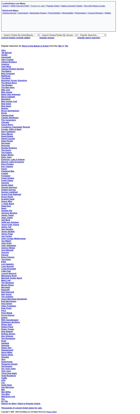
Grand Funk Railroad (11, 194)
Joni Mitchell (7, 250)
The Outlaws (7, 296)
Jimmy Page (7, 234)
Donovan (5, 145)
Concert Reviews (95, 13)
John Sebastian (8, 245)
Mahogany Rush (9, 276)
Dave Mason (7, 134)
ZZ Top (4, 401)
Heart (3, 208)
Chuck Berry (7, 124)
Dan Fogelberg (8, 131)
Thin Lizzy (6, 371)
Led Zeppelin (7, 264)
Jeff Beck (5, 220)
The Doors (6, 150)
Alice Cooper (7, 59)
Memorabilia (67, 13)
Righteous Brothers (10, 322)
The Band (5, 78)
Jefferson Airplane (10, 222)
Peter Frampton (8, 306)
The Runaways (8, 338)
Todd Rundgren (8, 375)
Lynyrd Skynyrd (8, 273)
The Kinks (6, 259)
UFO (3, 380)
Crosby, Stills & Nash (11, 129)
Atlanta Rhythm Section (12, 69)
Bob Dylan (6, 104)
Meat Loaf (6, 280)
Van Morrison (7, 387)
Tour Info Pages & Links (94, 6)
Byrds (4, 113)
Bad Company (8, 73)
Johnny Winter (8, 248)
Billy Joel (5, 90)
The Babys (6, 71)
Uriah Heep (6, 385)
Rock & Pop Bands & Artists (35, 46)
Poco (3, 310)
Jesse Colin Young (10, 224)
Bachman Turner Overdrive (14, 80)
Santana (5, 343)
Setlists (107, 13)
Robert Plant (7, 327)
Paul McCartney (8, 301)
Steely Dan (6, 348)
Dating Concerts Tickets (71, 6)
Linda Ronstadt (8, 269)
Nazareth (5, 289)
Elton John (6, 157)
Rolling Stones (8, 334)
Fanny (4, 169)
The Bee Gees (8, 87)
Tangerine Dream (9, 364)
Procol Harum (7, 315)
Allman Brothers (9, 62)
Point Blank (6, 313)
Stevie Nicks (7, 355)
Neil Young (6, 294)
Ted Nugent (6, 366)
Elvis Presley (7, 164)
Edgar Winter (7, 155)
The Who (5, 394)
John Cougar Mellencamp (13, 238)
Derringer (5, 143)
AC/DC (4, 55)
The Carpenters (8, 120)
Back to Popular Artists (29, 403)
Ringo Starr (6, 324)
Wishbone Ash (8, 396)
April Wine (6, 66)
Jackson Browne (9, 213)
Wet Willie (6, 392)
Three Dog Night (9, 373)
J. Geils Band (7, 204)
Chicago (5, 122)
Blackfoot (5, 99)
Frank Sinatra (7, 178)
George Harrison (9, 187)
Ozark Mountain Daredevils (14, 299)
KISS (3, 262)
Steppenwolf (7, 350)
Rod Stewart (7, 331)
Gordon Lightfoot (9, 192)
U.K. (3, 382)
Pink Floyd (6, 308)
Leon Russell (7, 266)
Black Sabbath (8, 97)
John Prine (6, 243)
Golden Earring (8, 190)
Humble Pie (6, 210)
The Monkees (7, 283)
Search (5, 6)
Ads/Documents (9, 13)
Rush (3, 341)
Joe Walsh (6, 241)
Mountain (5, 287)
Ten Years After (8, 369)
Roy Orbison (7, 336)
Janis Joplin (7, 217)
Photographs (80, 13)
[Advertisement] (58, 24)
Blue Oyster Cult (9, 101)
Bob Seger (6, 106)
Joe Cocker (6, 236)
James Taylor (7, 215)
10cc (3, 50)
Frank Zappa (7, 180)
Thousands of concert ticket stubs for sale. (21, 408)
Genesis (5, 183)
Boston (4, 108)
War (3, 389)
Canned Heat (7, 115)
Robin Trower (7, 329)
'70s (66, 46)
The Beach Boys (9, 83)
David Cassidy (8, 138)
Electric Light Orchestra (12, 162)
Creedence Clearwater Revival (15, 127)
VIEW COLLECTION (19, 6)
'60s (60, 46)
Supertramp (7, 362)
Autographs (23, 13)
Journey (5, 252)
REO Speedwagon (10, 320)
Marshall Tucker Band (11, 278)
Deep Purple (7, 141)
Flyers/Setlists (54, 13)
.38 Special (6, 52)
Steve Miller (6, 352)
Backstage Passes (38, 13)
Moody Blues (7, 285)
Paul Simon (6, 303)
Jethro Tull (6, 227)
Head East (6, 206)
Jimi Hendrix (7, 229)
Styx (3, 359)
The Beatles (7, 85)
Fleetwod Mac (7, 171)
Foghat (4, 173)
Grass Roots (7, 197)
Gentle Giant (7, 185)
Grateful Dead (7, 199)
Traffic (4, 378)
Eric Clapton (7, 166)
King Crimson (7, 257)
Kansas (4, 255)
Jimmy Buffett (8, 231)
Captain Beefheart (9, 118)
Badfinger (6, 76)
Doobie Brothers (9, 148)
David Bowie (7, 136)
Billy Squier (6, 92)
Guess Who (6, 201)
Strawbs (5, 357)
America (5, 64)
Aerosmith (6, 57)
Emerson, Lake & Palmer (13, 159)
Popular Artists (52, 6)
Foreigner (5, 176)
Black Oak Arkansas (11, 94)
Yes (3, 399)
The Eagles (6, 152)
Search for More (9, 403)
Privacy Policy (51, 412)
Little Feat (6, 271)
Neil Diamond (7, 292)
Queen (4, 317)
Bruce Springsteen (10, 111)
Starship (5, 345)
